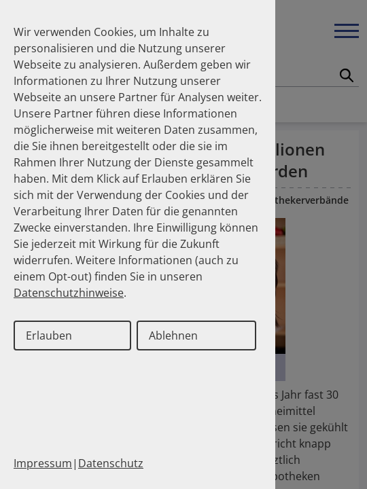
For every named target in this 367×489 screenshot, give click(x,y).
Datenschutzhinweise (69, 292)
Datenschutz (110, 463)
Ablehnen (173, 335)
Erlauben (49, 335)
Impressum (43, 463)
